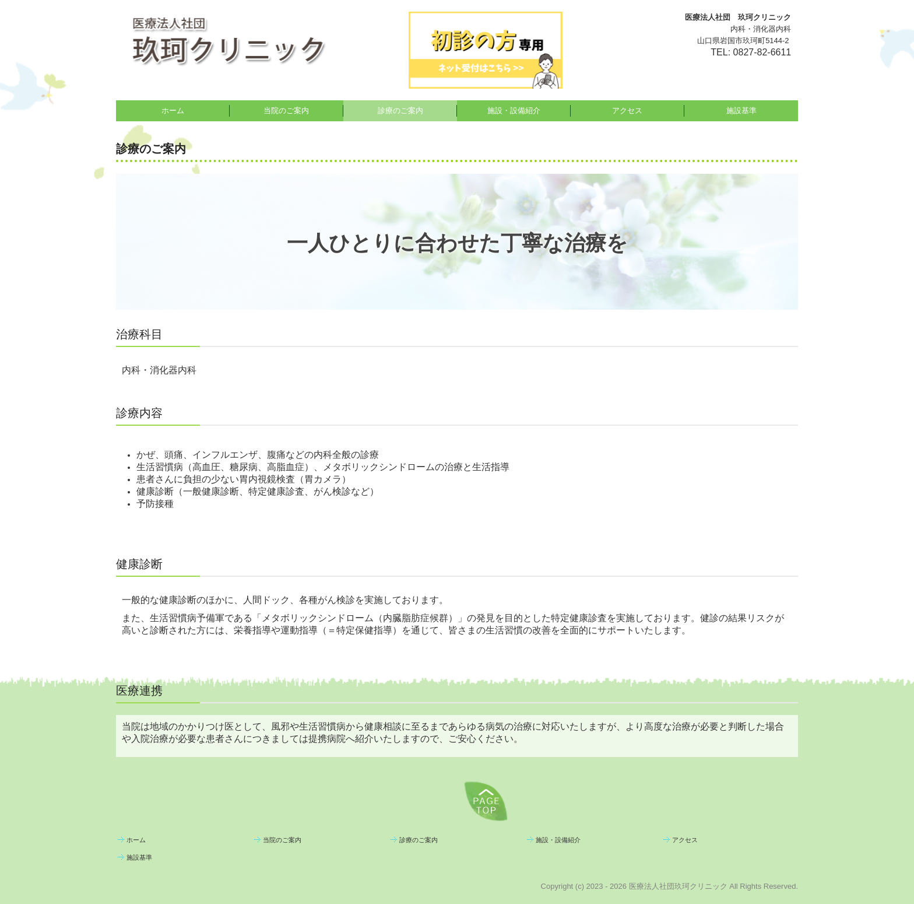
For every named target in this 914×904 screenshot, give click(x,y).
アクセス (627, 110)
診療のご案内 (400, 110)
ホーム (172, 110)
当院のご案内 (286, 110)
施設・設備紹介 (513, 110)
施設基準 (741, 110)
